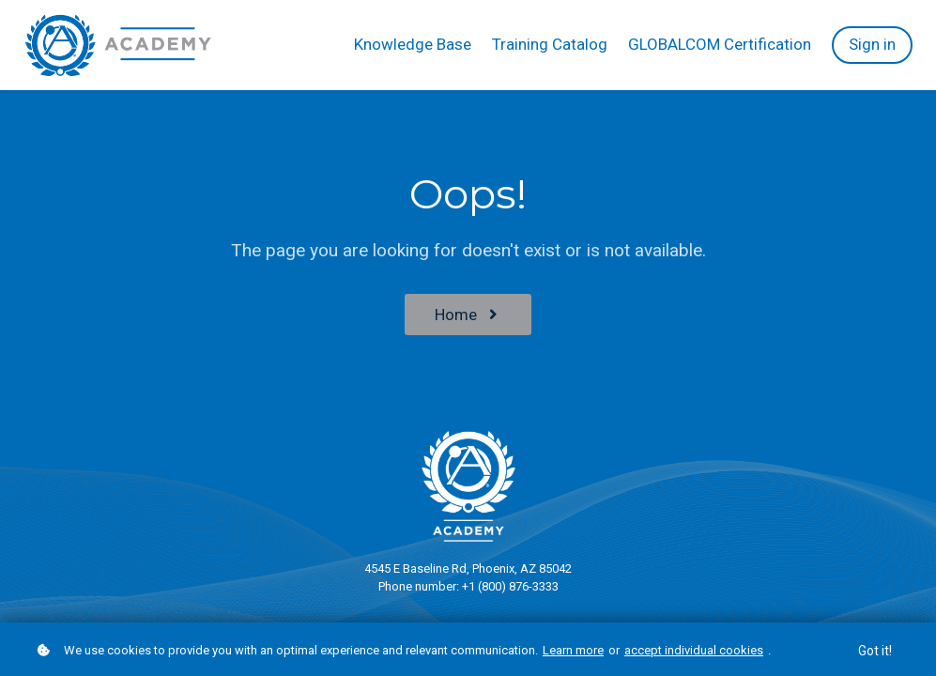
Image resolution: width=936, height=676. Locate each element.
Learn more (573, 650)
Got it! (875, 650)
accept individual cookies (693, 650)
